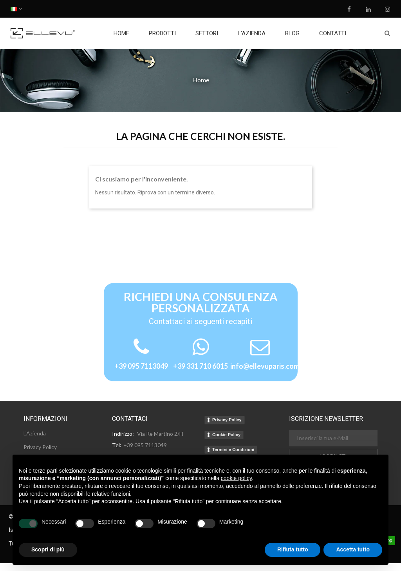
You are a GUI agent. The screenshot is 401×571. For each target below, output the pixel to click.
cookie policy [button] (236, 478)
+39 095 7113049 (141, 366)
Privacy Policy (227, 419)
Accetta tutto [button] (353, 549)
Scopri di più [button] (48, 549)
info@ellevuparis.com (264, 366)
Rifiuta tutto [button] (292, 549)
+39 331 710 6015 (200, 366)
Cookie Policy (226, 434)
